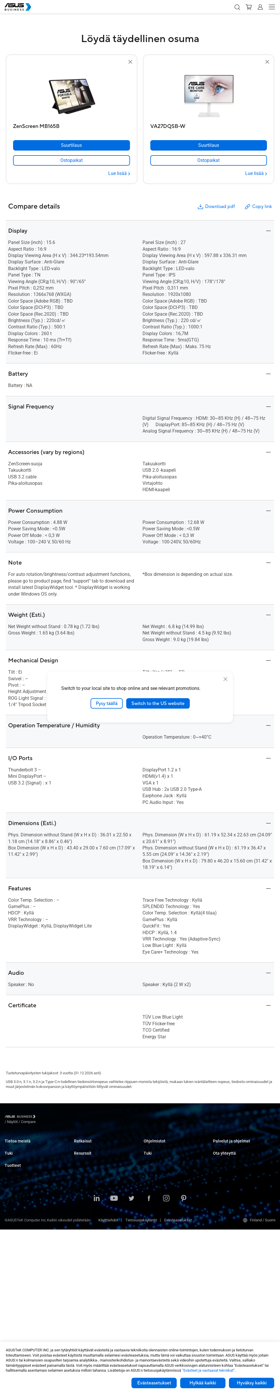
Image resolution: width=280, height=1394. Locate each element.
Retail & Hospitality (89, 1172)
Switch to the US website (158, 703)
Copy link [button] (258, 206)
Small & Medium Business (95, 1146)
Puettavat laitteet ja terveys (27, 1312)
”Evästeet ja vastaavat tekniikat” (208, 1370)
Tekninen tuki (16, 1186)
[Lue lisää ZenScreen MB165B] (119, 173)
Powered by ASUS (227, 1164)
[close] (225, 679)
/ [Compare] (60, 1117)
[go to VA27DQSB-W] (208, 93)
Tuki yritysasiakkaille (161, 1194)
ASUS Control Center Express (167, 1164)
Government (84, 1230)
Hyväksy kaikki (252, 1383)
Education (82, 1164)
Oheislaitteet (15, 1330)
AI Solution (83, 1238)
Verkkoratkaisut (18, 1295)
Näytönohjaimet (17, 1277)
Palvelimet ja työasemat (24, 1260)
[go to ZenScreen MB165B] (71, 93)
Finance (80, 1221)
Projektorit (13, 1251)
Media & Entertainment (92, 1212)
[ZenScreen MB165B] (71, 125)
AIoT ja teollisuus (19, 1286)
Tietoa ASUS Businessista (26, 1146)
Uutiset (80, 1278)
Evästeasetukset (154, 1383)
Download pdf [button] (216, 206)
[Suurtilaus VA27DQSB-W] (208, 145)
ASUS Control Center (160, 1155)
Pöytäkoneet (15, 1225)
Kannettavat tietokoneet (24, 1216)
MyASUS (151, 1146)
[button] (237, 6)
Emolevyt (12, 1269)
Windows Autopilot (159, 1172)
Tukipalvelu (14, 1177)
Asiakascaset (85, 1269)
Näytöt (10, 1243)
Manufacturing (86, 1190)
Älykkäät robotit (17, 1321)
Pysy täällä (107, 703)
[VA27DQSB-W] (208, 125)
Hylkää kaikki (202, 1383)
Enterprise (82, 1155)
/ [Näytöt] (44, 1117)
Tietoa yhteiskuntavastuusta (28, 1155)
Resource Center (87, 1261)
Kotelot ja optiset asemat (25, 1303)
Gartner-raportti (86, 1287)
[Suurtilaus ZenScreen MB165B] (71, 145)
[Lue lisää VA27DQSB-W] (256, 173)
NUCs (9, 1234)
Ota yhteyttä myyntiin (230, 1186)
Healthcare (83, 1181)
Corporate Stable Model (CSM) (238, 1155)
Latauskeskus (16, 1194)
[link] (71, 160)
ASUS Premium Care (229, 1146)
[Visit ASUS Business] (21, 1117)
